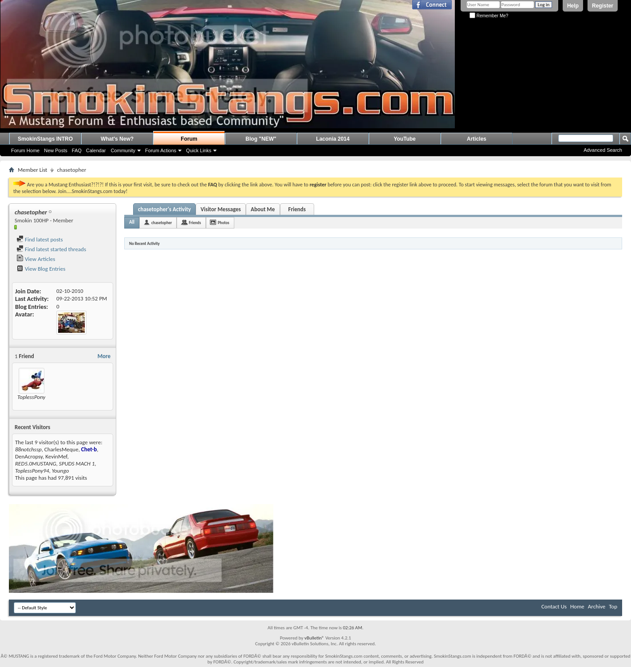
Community (122, 150)
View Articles (35, 259)
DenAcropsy (29, 456)
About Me (263, 209)
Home (577, 606)
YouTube (405, 139)
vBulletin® (314, 638)
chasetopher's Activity (164, 209)
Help (573, 6)
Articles (476, 139)
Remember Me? (488, 15)
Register (602, 6)
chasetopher (161, 222)
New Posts (55, 150)
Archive (596, 606)
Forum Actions (160, 150)
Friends (296, 209)
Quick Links (198, 150)
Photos (223, 222)
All (131, 222)
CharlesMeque (61, 449)
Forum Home (25, 150)
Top (613, 606)
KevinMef (56, 456)
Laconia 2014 (332, 139)
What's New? (117, 139)
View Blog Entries (40, 268)
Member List (32, 169)
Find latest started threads (51, 249)
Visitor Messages (221, 209)
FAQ (77, 150)
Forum (189, 139)
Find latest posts (39, 239)
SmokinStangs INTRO (45, 139)
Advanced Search (603, 150)
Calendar (96, 150)
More (104, 356)
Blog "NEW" (260, 139)
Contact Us (554, 606)
